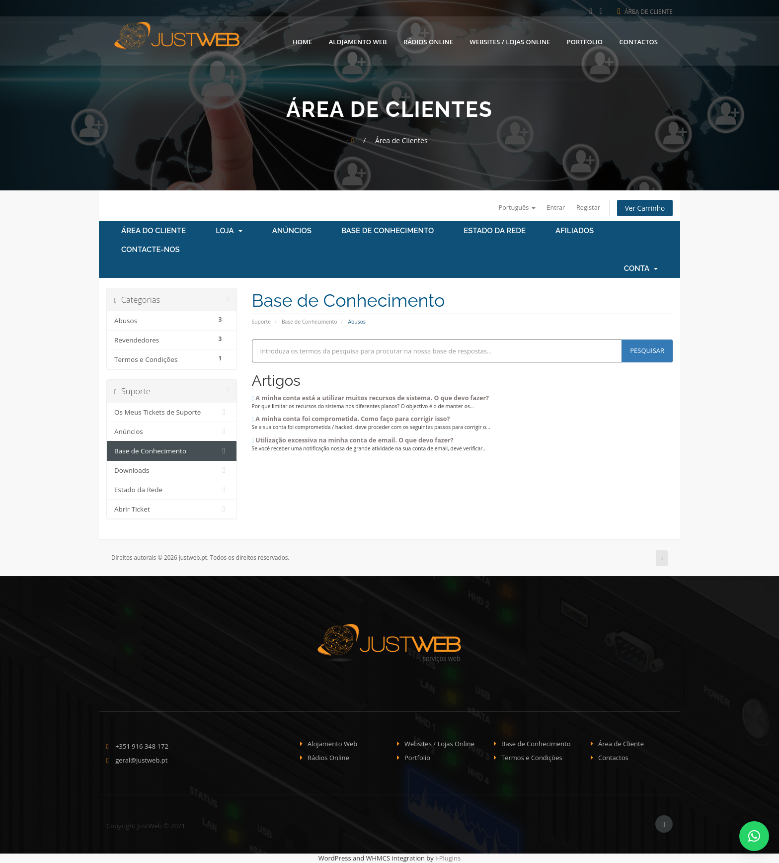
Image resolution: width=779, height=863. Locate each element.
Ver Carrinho (644, 208)
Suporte (261, 321)
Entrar (553, 207)
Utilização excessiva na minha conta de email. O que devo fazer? (353, 440)
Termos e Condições (531, 758)
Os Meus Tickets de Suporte (171, 413)
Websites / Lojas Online (509, 41)
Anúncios (292, 231)
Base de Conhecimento (387, 231)
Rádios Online (428, 41)
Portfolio (585, 41)
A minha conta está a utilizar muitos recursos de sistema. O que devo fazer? (370, 398)
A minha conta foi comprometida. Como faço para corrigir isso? (351, 419)
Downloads (171, 471)
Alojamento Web (358, 41)
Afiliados (574, 231)
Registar (586, 207)
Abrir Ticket (171, 510)
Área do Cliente (153, 231)
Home (302, 41)
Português (513, 207)
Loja (229, 231)
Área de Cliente (645, 11)
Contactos (638, 41)
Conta (641, 268)
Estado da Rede (495, 231)
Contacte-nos (150, 250)
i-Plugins (448, 858)
